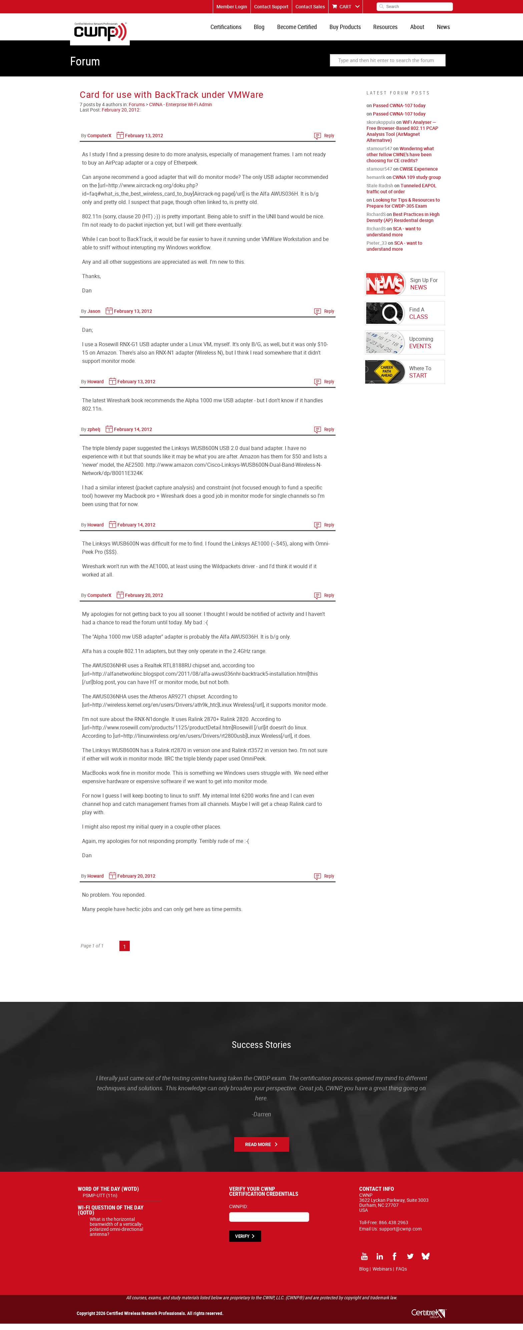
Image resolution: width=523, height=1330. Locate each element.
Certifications (240, 30)
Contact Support (271, 6)
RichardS (376, 220)
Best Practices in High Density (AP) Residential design (403, 223)
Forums (137, 110)
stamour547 (379, 155)
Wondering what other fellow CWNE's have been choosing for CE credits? (400, 161)
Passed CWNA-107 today (399, 111)
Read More (258, 1150)
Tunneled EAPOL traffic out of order (402, 195)
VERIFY (242, 1243)
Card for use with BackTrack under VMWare (172, 100)
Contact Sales (310, 6)
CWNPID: (238, 1212)
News (444, 30)
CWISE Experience (419, 175)
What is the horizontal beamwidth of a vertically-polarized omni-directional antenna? (116, 1233)
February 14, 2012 (133, 435)
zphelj (93, 435)
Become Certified (307, 30)
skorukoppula (381, 128)
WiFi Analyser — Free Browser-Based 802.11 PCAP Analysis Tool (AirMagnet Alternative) (402, 137)
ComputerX (99, 142)
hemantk (376, 183)
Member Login (231, 6)
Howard (95, 388)
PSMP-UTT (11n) (100, 1201)
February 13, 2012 (144, 142)
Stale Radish (380, 192)
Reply (329, 142)
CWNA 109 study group (417, 183)
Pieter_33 (377, 249)
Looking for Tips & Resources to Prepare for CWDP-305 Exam (403, 209)
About (421, 30)
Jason (93, 317)
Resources (391, 30)
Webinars (382, 1275)
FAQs (401, 1275)
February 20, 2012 (120, 116)
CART (346, 6)
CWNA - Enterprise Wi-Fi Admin (180, 110)
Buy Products (353, 30)
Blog (271, 30)
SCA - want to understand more (394, 238)
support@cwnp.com (400, 1235)
